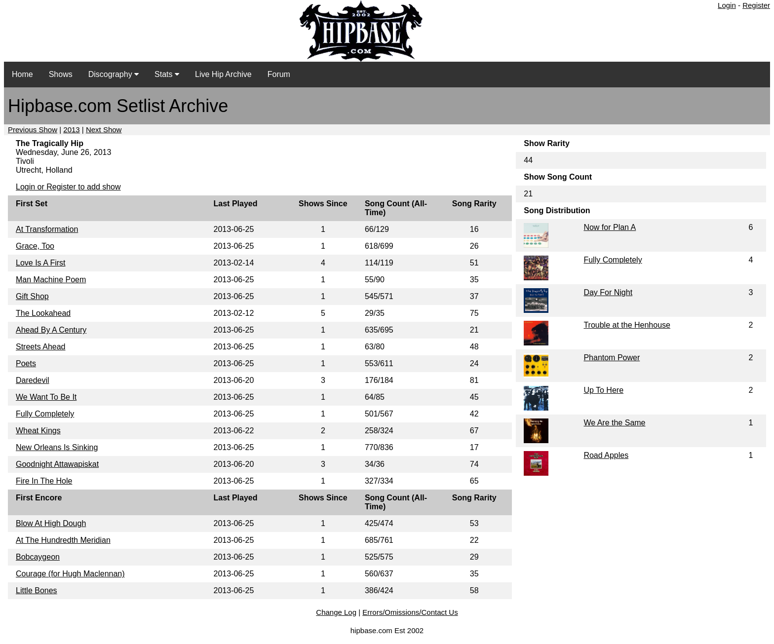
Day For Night (607, 292)
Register (756, 5)
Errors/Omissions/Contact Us (410, 612)
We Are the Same (614, 422)
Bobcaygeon (38, 557)
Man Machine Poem (51, 279)
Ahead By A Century (51, 330)
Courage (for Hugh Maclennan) (70, 573)
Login (727, 5)
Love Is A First (40, 263)
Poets (26, 363)
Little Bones (36, 590)
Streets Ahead (41, 346)
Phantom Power (611, 357)
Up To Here (603, 390)
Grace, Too (35, 246)
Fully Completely (45, 414)
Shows (61, 74)
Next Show (104, 129)
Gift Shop (32, 296)
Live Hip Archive (223, 74)
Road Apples (605, 455)
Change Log (336, 612)
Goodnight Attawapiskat (57, 464)
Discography (113, 74)
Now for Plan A (609, 227)
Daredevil (32, 380)
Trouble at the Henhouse (626, 325)
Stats (167, 74)
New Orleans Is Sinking (57, 447)
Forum (279, 74)
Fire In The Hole (44, 481)
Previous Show (32, 129)
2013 (71, 129)
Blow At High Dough (51, 523)
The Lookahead (43, 313)
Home (22, 74)
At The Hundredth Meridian (63, 540)
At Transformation (47, 229)
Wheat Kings (38, 430)
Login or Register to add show (68, 187)
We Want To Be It (46, 397)
